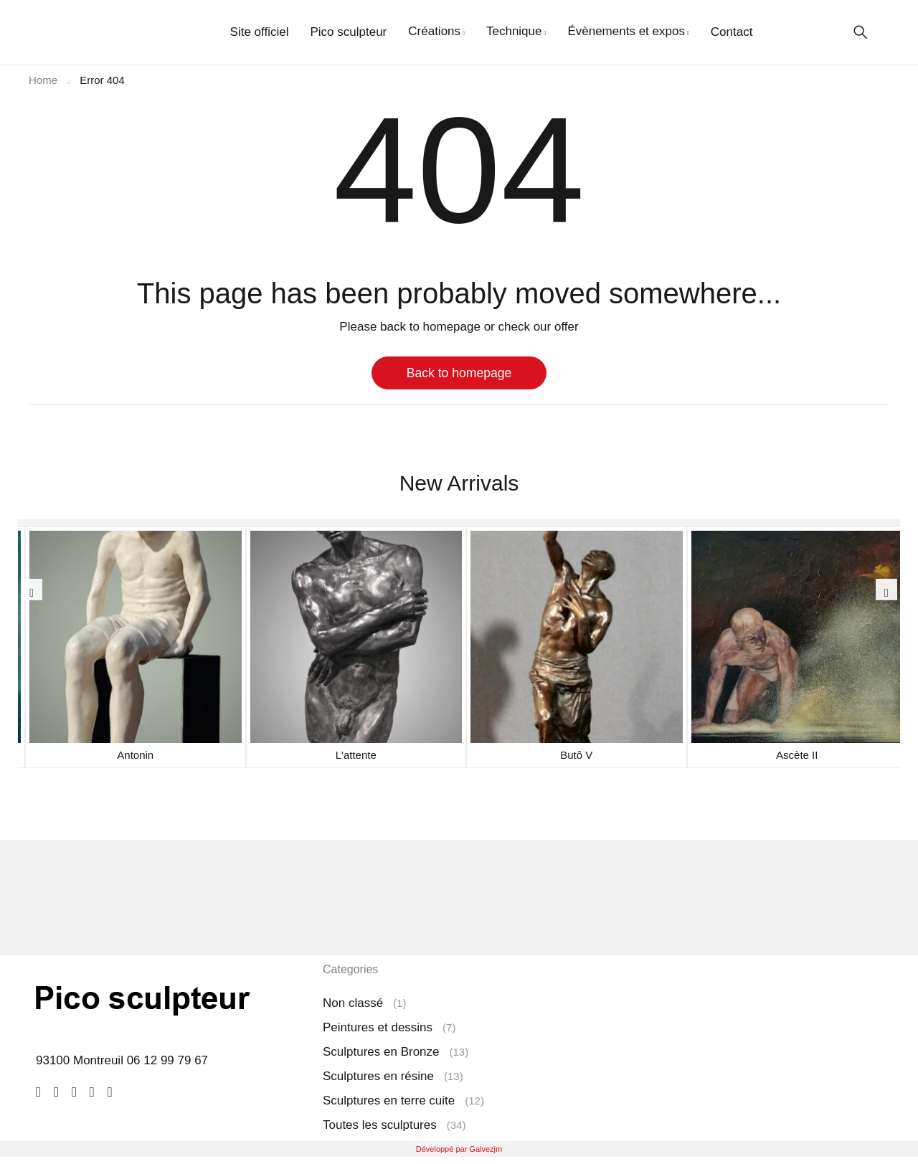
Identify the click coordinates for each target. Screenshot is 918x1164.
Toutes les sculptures (380, 1125)
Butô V (576, 755)
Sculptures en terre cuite (389, 1100)
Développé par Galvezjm (459, 1149)
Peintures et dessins (377, 1027)
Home (43, 80)
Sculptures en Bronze (381, 1052)
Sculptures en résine (378, 1076)
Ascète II (797, 755)
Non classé (353, 1003)
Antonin (135, 755)
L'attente (356, 755)
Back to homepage (459, 373)
